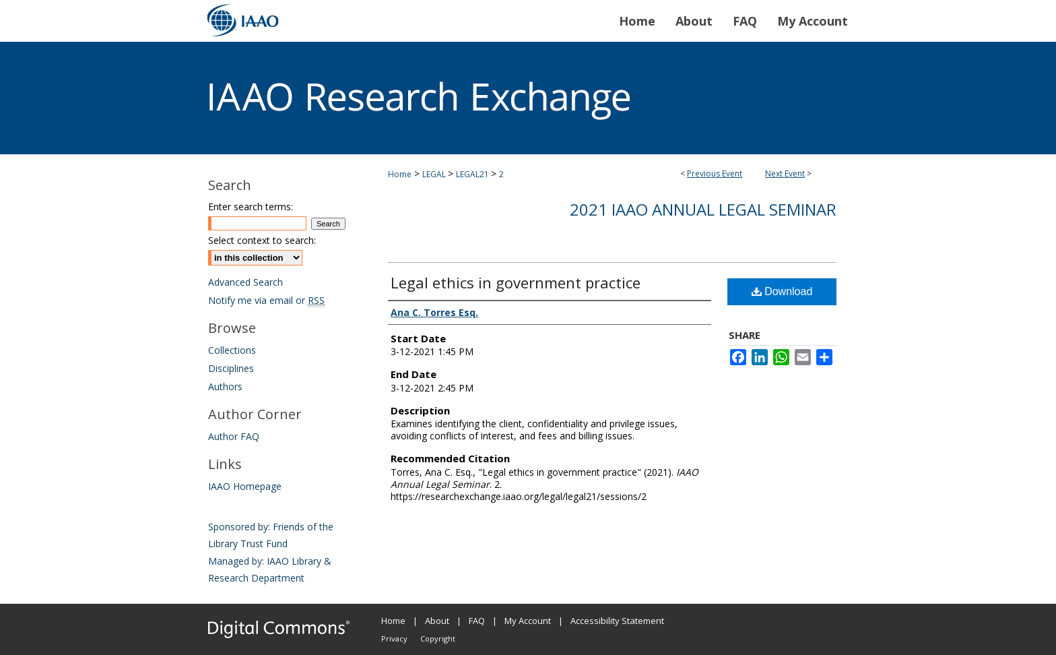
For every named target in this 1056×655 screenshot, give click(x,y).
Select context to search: (262, 240)
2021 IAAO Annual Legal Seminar (703, 209)
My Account (527, 621)
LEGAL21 (473, 174)
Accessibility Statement (617, 621)
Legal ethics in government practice (515, 282)
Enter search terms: (250, 206)
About (437, 621)
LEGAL (435, 174)
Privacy (394, 638)
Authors (225, 386)
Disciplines (231, 368)
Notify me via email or (266, 300)
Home (399, 174)
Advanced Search (245, 282)
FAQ (477, 621)
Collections (232, 350)
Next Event (785, 173)
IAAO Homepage (245, 486)
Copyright (437, 638)
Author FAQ (233, 436)
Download (782, 291)
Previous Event (714, 173)
